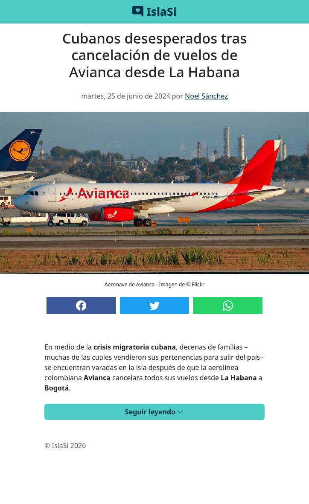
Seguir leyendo (154, 412)
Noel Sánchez (206, 96)
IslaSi (154, 11)
